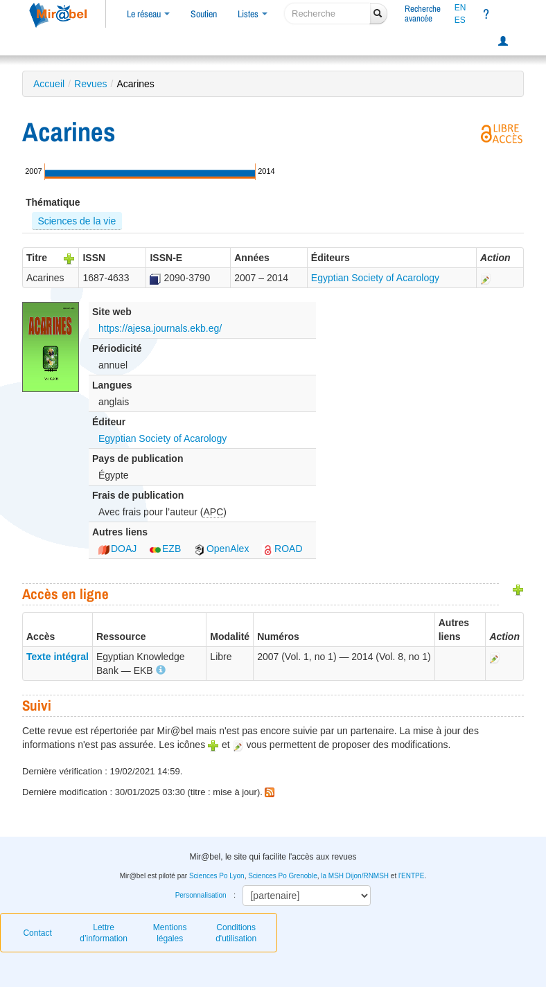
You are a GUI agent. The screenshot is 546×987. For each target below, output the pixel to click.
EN (460, 7)
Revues (90, 83)
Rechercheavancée (423, 13)
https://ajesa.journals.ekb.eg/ (160, 328)
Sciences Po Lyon (217, 876)
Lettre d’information (103, 933)
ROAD (282, 548)
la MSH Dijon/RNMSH (355, 876)
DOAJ (117, 548)
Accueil (48, 83)
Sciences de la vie (76, 220)
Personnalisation (201, 895)
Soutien (204, 14)
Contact (37, 933)
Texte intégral (57, 656)
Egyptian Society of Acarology (375, 277)
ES (460, 20)
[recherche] (327, 13)
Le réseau (148, 14)
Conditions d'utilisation (235, 933)
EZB (165, 548)
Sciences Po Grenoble (282, 876)
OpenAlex (221, 548)
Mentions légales (170, 933)
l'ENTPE (411, 876)
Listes (252, 14)
